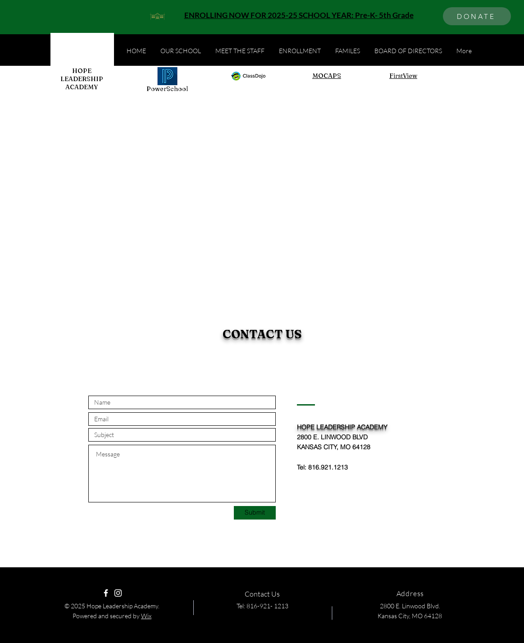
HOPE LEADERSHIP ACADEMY (81, 79)
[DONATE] (477, 16)
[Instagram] (118, 593)
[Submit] (255, 513)
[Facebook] (106, 593)
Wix (146, 616)
